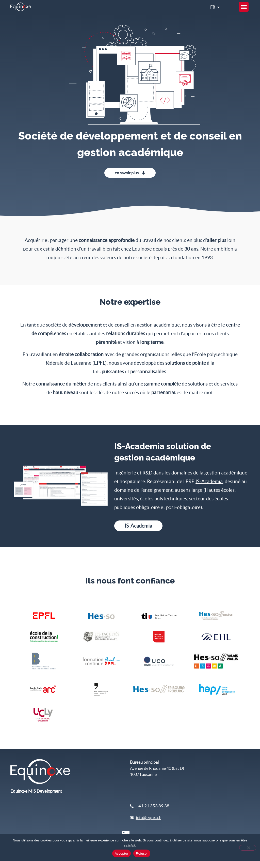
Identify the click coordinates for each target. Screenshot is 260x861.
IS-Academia (209, 481)
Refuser (142, 853)
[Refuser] (247, 848)
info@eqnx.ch (148, 817)
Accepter (121, 853)
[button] (244, 7)
